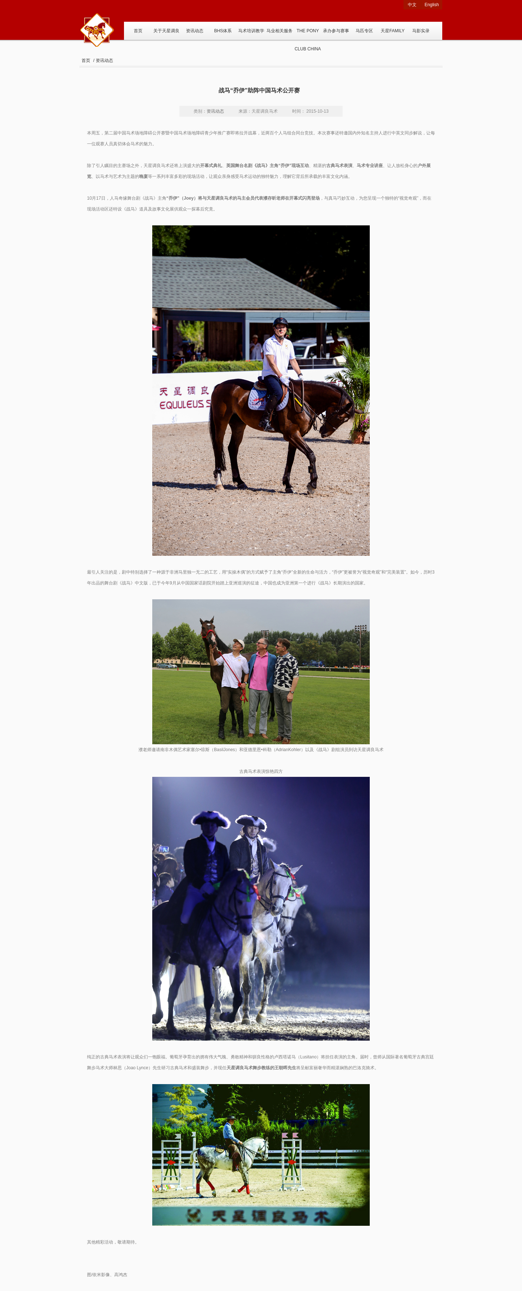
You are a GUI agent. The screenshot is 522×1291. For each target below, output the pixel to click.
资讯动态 (194, 30)
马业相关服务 (279, 30)
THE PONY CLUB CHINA (308, 34)
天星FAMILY (393, 30)
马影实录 (421, 30)
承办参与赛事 (336, 30)
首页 (138, 30)
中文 (412, 4)
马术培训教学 (251, 30)
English (431, 4)
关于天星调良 (166, 30)
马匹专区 (364, 30)
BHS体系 (223, 30)
